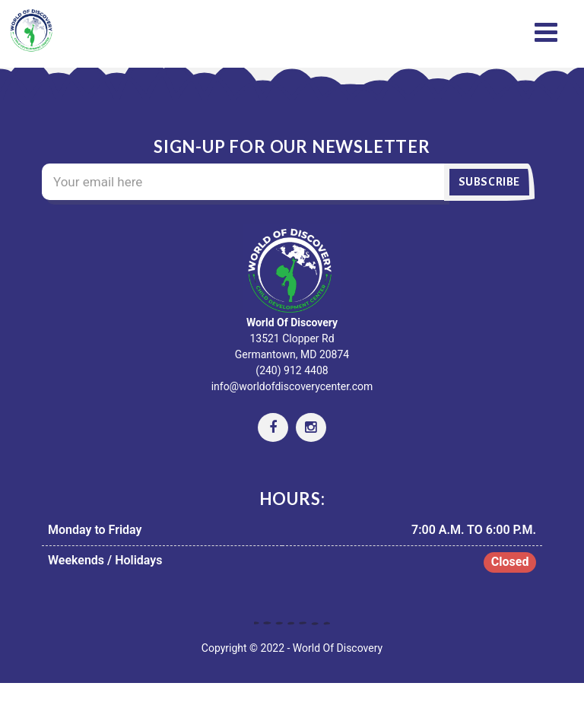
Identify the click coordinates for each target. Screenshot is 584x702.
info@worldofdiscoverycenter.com (292, 386)
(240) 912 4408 (292, 370)
